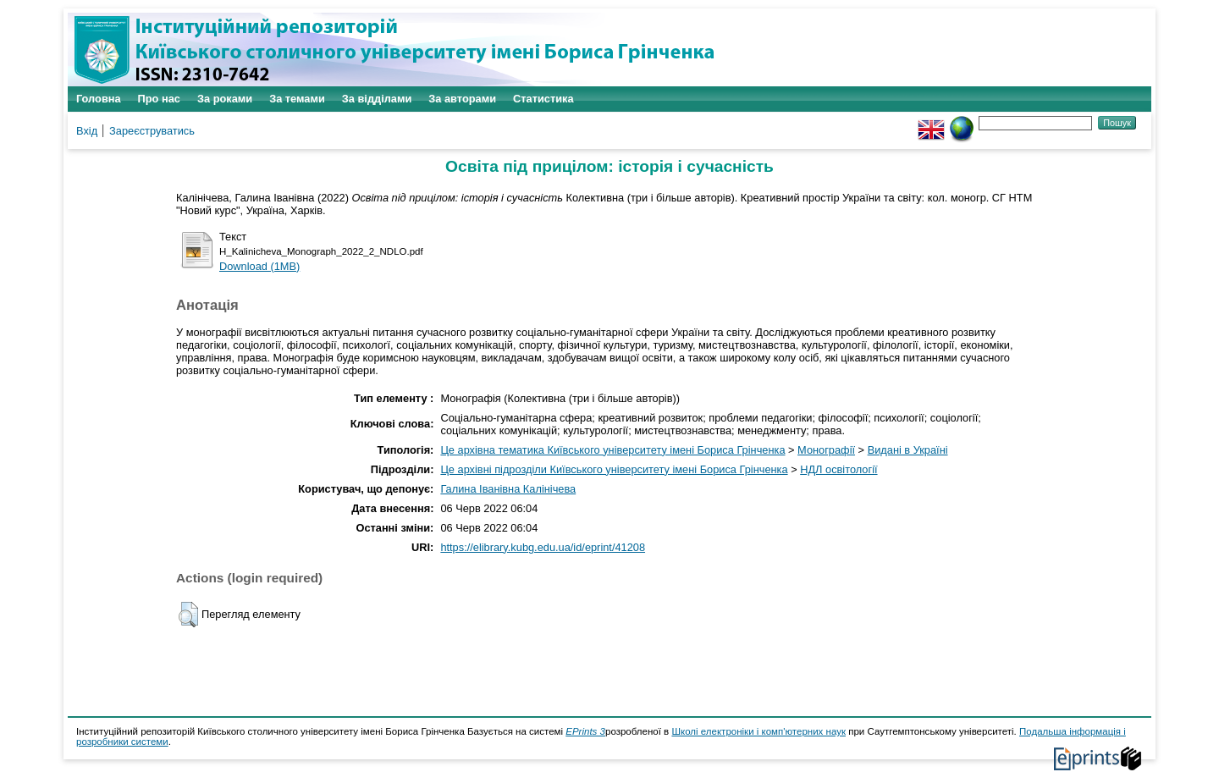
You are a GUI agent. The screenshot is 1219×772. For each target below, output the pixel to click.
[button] (188, 614)
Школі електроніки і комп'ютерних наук (758, 731)
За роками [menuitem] (224, 98)
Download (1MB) (259, 266)
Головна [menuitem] (98, 98)
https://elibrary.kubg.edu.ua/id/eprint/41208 (542, 547)
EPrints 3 (585, 731)
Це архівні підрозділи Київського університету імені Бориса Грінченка (613, 469)
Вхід (86, 130)
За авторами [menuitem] (462, 98)
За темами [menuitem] (297, 98)
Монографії (826, 450)
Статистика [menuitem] (543, 98)
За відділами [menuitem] (377, 98)
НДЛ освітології (838, 469)
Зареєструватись (152, 130)
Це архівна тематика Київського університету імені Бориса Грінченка (612, 450)
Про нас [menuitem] (159, 98)
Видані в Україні (908, 450)
